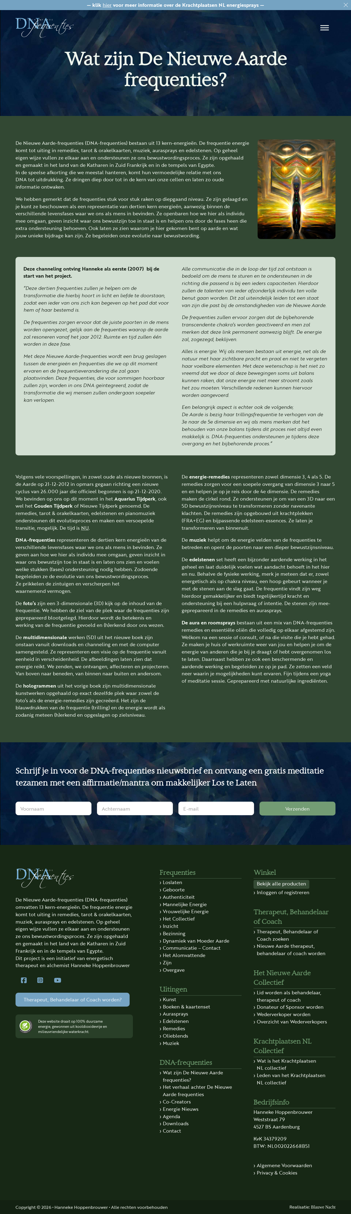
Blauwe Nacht (323, 1207)
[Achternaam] (135, 808)
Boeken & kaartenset (186, 1006)
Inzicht (170, 926)
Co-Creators (177, 1101)
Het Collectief (179, 918)
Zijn (167, 962)
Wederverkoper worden (283, 1014)
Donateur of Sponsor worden (290, 1007)
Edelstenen (176, 1021)
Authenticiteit (179, 897)
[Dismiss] (346, 5)
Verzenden (297, 808)
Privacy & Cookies (277, 1172)
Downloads (176, 1123)
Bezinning (174, 933)
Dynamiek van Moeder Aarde (196, 940)
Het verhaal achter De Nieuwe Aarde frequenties (197, 1090)
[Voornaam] (53, 808)
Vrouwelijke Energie (186, 911)
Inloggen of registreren (283, 892)
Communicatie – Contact (192, 948)
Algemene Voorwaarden (284, 1165)
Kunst (169, 999)
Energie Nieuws (181, 1109)
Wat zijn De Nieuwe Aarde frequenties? (193, 1076)
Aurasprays (175, 1013)
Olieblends (175, 1035)
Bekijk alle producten (281, 883)
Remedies (174, 1028)
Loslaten (172, 882)
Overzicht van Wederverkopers (292, 1021)
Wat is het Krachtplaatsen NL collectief (286, 1064)
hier (107, 5)
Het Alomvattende (184, 955)
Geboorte (174, 889)
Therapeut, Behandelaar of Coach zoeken (287, 935)
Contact (172, 1130)
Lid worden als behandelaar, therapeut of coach (289, 996)
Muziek (171, 1043)
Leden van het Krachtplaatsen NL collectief (291, 1079)
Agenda (171, 1116)
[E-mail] (216, 808)
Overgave (174, 970)
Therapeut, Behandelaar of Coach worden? (73, 999)
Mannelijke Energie (185, 904)
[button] (325, 27)
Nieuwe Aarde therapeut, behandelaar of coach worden (291, 949)
